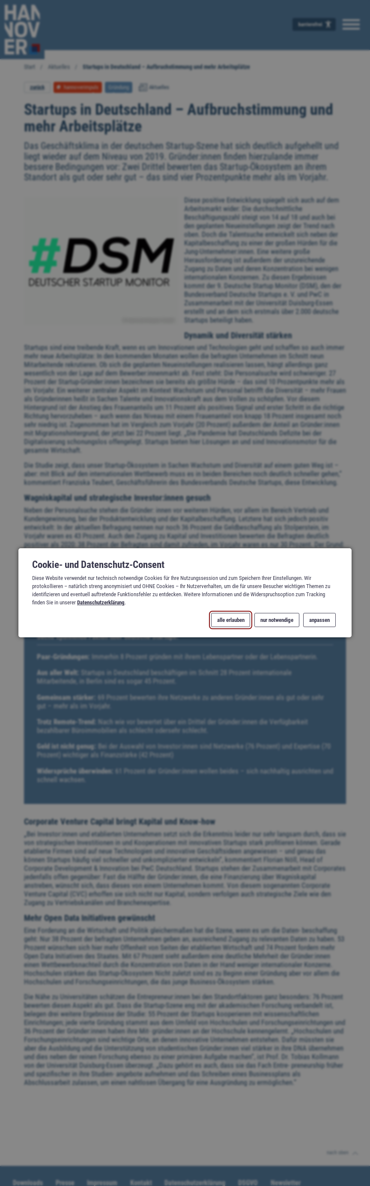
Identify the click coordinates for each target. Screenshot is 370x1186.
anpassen (319, 620)
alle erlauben (231, 620)
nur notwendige (276, 620)
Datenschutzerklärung (101, 603)
